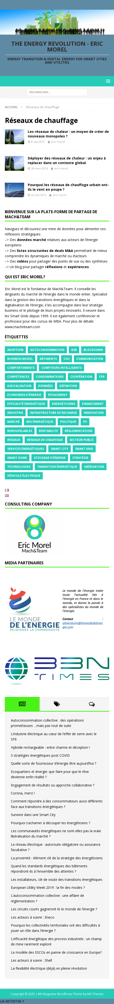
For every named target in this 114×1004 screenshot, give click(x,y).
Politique (68, 422)
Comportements (21, 368)
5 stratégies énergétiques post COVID (40, 755)
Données (45, 386)
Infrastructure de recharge (53, 413)
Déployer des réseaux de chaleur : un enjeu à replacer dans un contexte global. (67, 160)
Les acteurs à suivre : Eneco (32, 917)
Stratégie (80, 458)
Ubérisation (94, 467)
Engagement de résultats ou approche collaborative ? (52, 785)
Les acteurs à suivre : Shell (31, 960)
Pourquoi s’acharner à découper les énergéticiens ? (50, 823)
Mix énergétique (39, 422)
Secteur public (82, 440)
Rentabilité (48, 431)
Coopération (81, 377)
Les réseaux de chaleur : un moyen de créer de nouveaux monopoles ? (68, 133)
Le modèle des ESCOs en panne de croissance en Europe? (56, 952)
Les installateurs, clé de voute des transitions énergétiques (56, 879)
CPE (102, 377)
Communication (89, 359)
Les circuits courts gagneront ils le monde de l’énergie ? (54, 909)
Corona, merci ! (23, 793)
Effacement (57, 395)
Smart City (59, 449)
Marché (13, 422)
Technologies (18, 467)
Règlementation (78, 431)
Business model (20, 359)
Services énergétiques (25, 449)
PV (85, 422)
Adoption (15, 350)
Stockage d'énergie (50, 458)
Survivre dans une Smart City (33, 814)
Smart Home (17, 458)
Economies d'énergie (24, 395)
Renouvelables (19, 431)
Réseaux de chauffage (45, 440)
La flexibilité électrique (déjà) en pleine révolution (49, 968)
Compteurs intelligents (61, 368)
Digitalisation (19, 386)
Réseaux (13, 440)
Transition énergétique (57, 467)
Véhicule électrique (23, 476)
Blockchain (93, 350)
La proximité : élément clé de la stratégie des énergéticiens (57, 858)
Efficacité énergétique (26, 404)
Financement (93, 404)
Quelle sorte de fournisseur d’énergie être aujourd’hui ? (53, 763)
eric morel (58, 141)
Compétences (18, 377)
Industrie (15, 413)
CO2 (67, 359)
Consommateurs (50, 377)
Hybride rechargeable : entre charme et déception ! (50, 747)
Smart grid (84, 449)
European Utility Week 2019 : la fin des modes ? (48, 887)
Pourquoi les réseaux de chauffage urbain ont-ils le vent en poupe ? (68, 186)
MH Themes (95, 994)
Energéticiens (63, 404)
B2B (74, 350)
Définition (68, 386)
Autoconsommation (47, 350)
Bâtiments (48, 359)
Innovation (94, 413)
